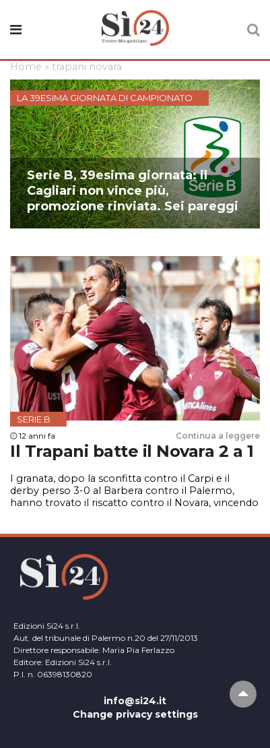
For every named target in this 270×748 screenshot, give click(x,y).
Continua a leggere (218, 436)
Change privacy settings (135, 714)
